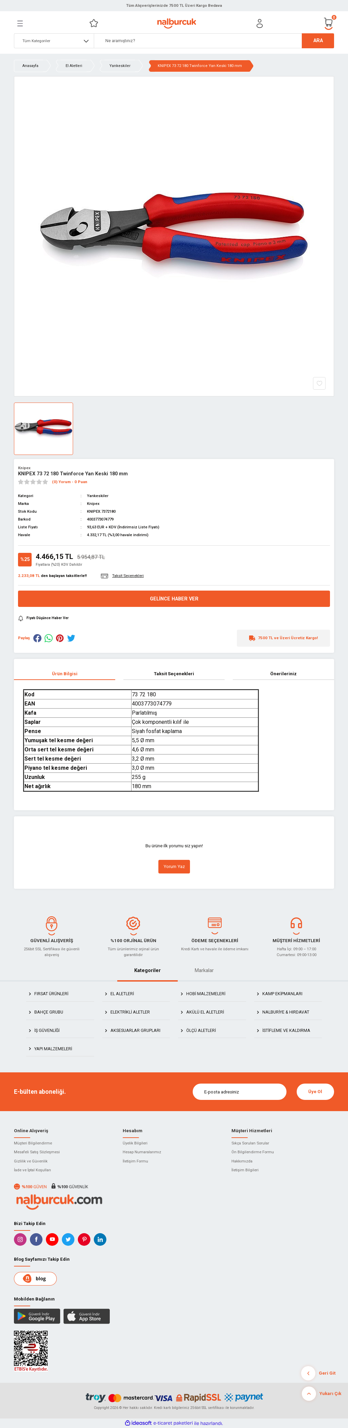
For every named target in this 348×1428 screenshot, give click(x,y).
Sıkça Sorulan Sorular (250, 1143)
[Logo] (176, 23)
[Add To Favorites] (319, 383)
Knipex (24, 467)
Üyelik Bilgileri (135, 1143)
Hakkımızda (242, 1161)
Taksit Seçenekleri (174, 673)
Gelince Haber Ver (174, 599)
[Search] (214, 40)
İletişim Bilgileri (245, 1170)
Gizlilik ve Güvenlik (31, 1161)
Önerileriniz (283, 673)
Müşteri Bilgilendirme (33, 1143)
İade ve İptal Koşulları (32, 1170)
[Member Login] (259, 23)
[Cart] (328, 23)
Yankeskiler (97, 495)
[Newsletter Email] (239, 1092)
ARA (318, 41)
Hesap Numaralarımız (142, 1152)
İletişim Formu (135, 1161)
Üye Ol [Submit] (315, 1091)
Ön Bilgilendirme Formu (252, 1152)
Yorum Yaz (174, 866)
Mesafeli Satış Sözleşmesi (37, 1152)
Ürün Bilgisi (64, 673)
